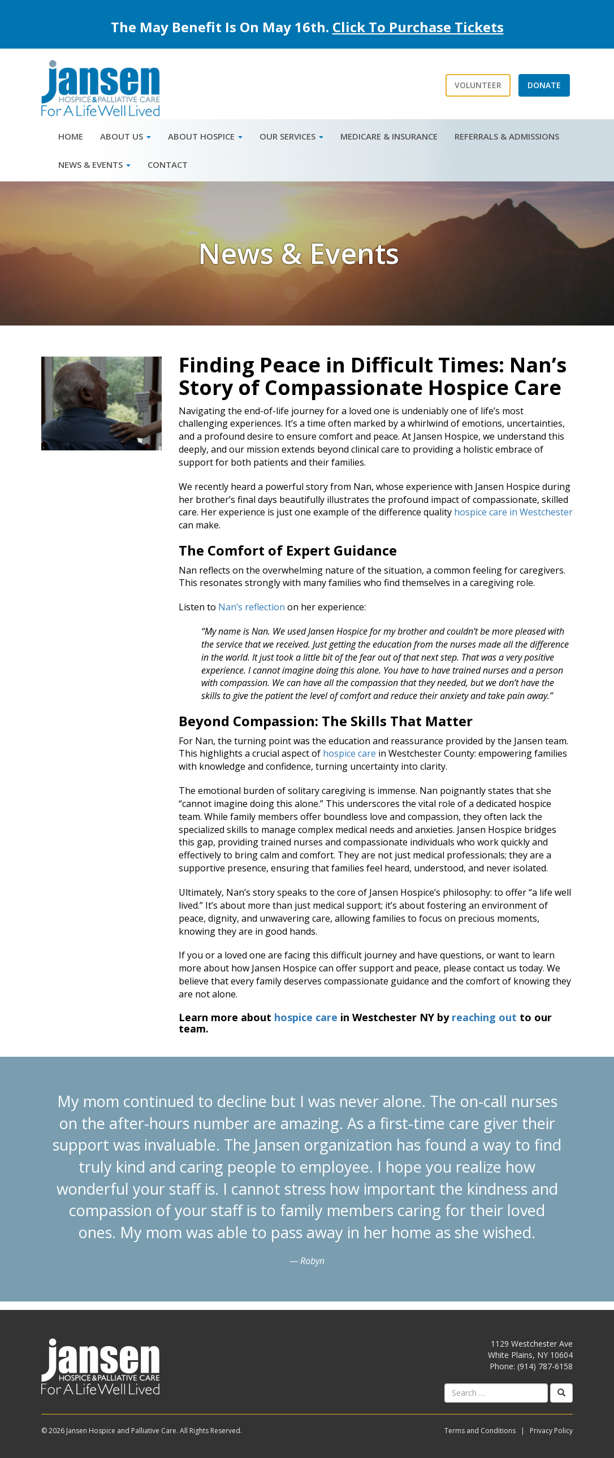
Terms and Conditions (480, 1430)
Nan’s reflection (251, 607)
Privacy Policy (551, 1430)
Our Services (291, 136)
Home (70, 136)
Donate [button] (544, 85)
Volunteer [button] (478, 85)
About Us (125, 136)
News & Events (94, 164)
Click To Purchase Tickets (418, 27)
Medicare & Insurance (389, 136)
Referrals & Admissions (507, 136)
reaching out (484, 1017)
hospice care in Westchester (513, 512)
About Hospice (205, 136)
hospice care (349, 753)
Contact (168, 164)
